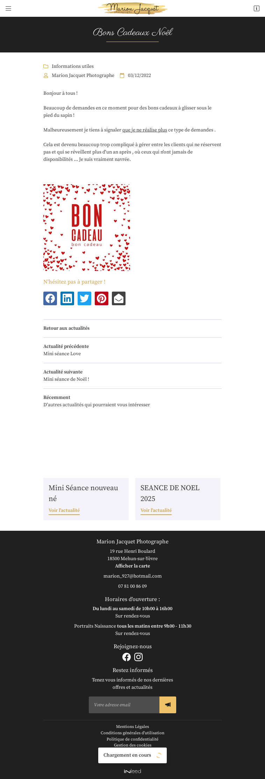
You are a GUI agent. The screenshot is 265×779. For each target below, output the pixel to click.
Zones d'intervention (132, 757)
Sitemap (132, 751)
